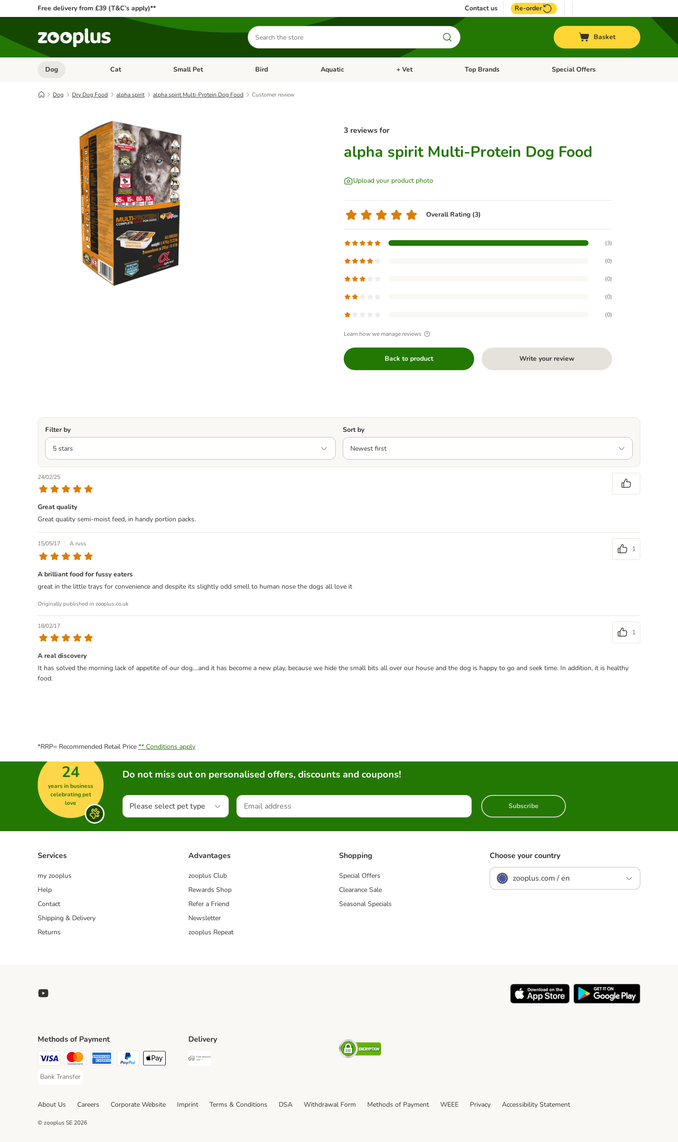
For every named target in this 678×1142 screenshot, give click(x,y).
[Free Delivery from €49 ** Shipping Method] (199, 1060)
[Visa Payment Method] (49, 1060)
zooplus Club (207, 875)
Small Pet (188, 69)
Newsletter (204, 918)
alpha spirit (130, 94)
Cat (115, 69)
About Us (52, 1104)
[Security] (360, 1050)
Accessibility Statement (536, 1104)
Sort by (353, 429)
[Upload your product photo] (388, 181)
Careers (88, 1104)
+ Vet (404, 69)
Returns (49, 932)
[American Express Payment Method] (101, 1060)
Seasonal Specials (365, 903)
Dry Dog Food (90, 94)
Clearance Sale (360, 889)
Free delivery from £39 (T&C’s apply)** (97, 8)
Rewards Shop (210, 889)
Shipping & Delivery (67, 918)
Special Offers (574, 69)
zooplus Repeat (211, 932)
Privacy (480, 1104)
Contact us (481, 8)
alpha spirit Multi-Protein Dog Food (198, 94)
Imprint (187, 1104)
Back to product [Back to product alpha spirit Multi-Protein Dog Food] (409, 358)
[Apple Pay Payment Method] (154, 1060)
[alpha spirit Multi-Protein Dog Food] (127, 203)
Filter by (58, 429)
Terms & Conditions (238, 1104)
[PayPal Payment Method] (128, 1060)
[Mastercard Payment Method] (75, 1060)
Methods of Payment (398, 1104)
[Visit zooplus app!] (540, 1001)
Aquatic (332, 69)
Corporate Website (138, 1104)
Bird (261, 69)
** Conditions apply (166, 746)
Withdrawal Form (330, 1104)
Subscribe (523, 806)
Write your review (546, 358)
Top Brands (482, 69)
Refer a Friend (208, 903)
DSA (285, 1104)
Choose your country (525, 855)
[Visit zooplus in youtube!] (43, 993)
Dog (51, 69)
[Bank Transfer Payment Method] (60, 1077)
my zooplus (55, 875)
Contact (49, 903)
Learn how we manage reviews (388, 334)
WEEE (449, 1104)
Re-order (534, 8)
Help (45, 889)
